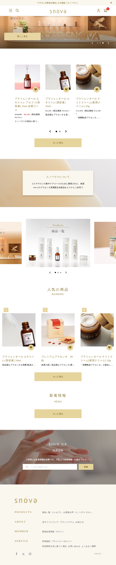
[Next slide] (108, 43)
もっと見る (58, 143)
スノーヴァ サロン (83, 512)
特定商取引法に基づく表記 (54, 546)
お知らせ (80, 522)
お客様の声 (68, 512)
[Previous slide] (92, 43)
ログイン (60, 532)
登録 (86, 467)
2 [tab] (60, 131)
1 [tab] (56, 131)
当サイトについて (50, 522)
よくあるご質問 (89, 546)
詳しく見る (24, 36)
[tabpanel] (27, 92)
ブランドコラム (67, 522)
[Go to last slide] (50, 272)
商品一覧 (46, 512)
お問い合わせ (74, 546)
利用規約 (46, 541)
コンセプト (57, 512)
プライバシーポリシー (62, 541)
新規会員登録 (48, 532)
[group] (58, 24)
